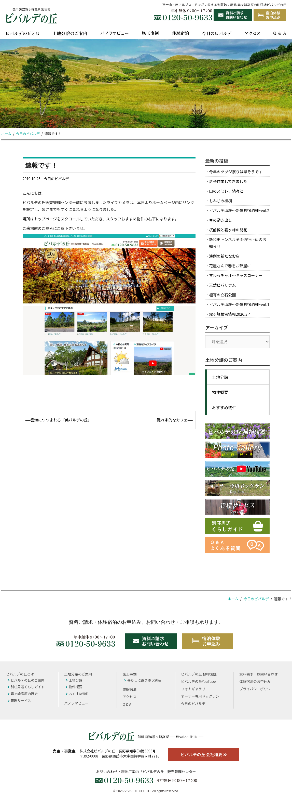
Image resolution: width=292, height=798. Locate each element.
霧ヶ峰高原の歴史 (23, 693)
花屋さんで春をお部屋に (230, 265)
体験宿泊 (130, 689)
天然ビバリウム (222, 285)
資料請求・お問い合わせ (259, 673)
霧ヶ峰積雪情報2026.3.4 (230, 314)
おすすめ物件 (224, 407)
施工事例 (130, 673)
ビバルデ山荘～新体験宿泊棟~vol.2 (239, 210)
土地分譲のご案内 (78, 673)
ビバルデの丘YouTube (198, 681)
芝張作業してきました (228, 181)
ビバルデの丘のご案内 (26, 680)
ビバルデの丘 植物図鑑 (198, 673)
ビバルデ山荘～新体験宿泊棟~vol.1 (239, 304)
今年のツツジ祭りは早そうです (235, 171)
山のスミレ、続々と (226, 191)
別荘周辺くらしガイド (26, 686)
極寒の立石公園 (222, 294)
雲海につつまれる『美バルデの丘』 (61, 419)
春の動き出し (220, 220)
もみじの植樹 (220, 200)
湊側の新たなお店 (224, 256)
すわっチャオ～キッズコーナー (235, 275)
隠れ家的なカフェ (172, 419)
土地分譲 (220, 377)
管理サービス (19, 700)
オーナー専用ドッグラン (200, 696)
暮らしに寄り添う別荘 (142, 680)
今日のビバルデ (56, 178)
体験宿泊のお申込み (255, 681)
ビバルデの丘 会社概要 (204, 754)
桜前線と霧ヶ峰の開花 (228, 229)
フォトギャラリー (195, 688)
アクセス (129, 696)
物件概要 (220, 392)
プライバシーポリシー (257, 688)
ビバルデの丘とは (20, 673)
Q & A (127, 704)
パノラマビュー (76, 703)
